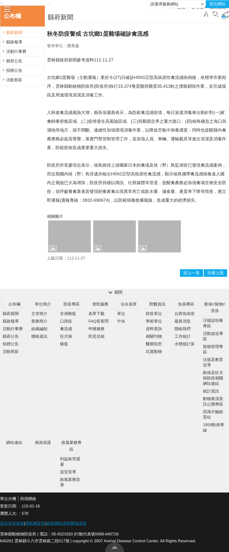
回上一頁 (191, 273)
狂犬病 (66, 336)
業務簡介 (39, 321)
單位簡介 (43, 304)
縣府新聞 (14, 32)
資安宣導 (68, 472)
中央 (121, 321)
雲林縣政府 (142, 2)
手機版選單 (7, 9)
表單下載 (96, 313)
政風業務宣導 (70, 482)
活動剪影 (14, 80)
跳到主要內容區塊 (2, 2)
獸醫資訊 (157, 304)
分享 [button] (224, 13)
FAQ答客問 (98, 321)
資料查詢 (154, 329)
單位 (121, 313)
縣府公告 (14, 61)
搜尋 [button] (215, 13)
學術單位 (154, 321)
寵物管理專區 (213, 349)
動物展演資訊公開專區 (213, 401)
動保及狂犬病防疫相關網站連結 (213, 378)
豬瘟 (64, 344)
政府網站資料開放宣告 (66, 523)
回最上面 (114, 547)
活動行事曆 (16, 51)
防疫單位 (154, 313)
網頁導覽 (108, 2)
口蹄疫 (66, 321)
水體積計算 (184, 344)
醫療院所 (154, 344)
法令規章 (129, 304)
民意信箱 (96, 336)
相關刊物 (154, 336)
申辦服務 (96, 329)
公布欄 (14, 304)
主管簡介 (39, 313)
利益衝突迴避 (70, 462)
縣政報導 (14, 42)
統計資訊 (211, 391)
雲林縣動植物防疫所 (114, 14)
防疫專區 (72, 304)
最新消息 (182, 321)
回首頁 (124, 2)
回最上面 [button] (215, 273)
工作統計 (182, 336)
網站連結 (14, 442)
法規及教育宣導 (213, 362)
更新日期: (9, 506)
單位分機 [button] (8, 499)
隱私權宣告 (35, 523)
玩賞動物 (154, 351)
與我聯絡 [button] (28, 499)
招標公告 (14, 70)
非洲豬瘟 (68, 313)
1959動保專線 (213, 428)
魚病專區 (186, 304)
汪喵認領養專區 (213, 323)
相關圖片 (55, 216)
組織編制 (39, 329)
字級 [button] (205, 13)
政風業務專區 (71, 446)
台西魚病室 (184, 313)
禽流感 (66, 329)
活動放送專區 (213, 336)
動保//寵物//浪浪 (214, 307)
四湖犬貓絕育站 (213, 415)
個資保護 (43, 442)
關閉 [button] (118, 292)
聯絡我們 (182, 329)
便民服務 (100, 304)
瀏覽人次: (9, 513)
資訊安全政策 (12, 523)
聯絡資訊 (39, 336)
